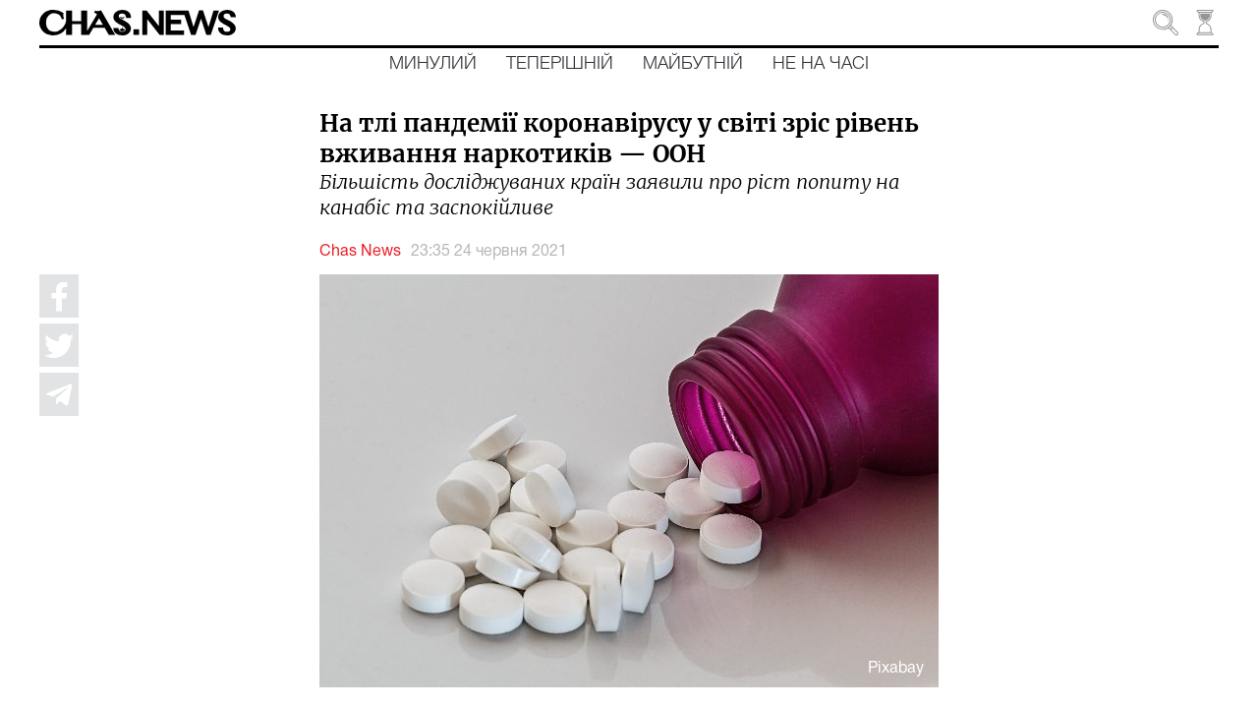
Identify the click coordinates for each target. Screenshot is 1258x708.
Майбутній (693, 64)
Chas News (360, 252)
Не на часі (820, 64)
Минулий (433, 64)
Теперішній (559, 64)
